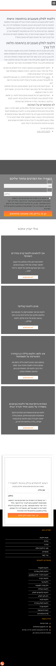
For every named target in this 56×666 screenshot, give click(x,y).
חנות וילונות (44, 538)
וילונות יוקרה (43, 578)
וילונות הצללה (43, 589)
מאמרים (45, 552)
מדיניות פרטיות (42, 614)
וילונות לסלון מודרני (41, 571)
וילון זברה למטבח (42, 585)
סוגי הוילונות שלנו (42, 548)
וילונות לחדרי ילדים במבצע (38, 575)
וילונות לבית (44, 600)
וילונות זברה (44, 607)
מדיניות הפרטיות (23, 511)
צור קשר (45, 555)
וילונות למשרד (43, 568)
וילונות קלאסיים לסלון (40, 592)
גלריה (46, 545)
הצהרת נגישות (43, 610)
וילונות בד (44, 582)
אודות (46, 541)
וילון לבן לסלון (42, 596)
